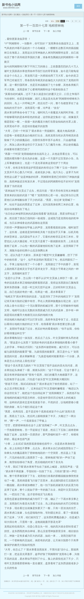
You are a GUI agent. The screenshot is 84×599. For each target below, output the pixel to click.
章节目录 (36, 31)
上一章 (26, 31)
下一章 (47, 31)
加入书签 (57, 31)
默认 (52, 21)
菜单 (78, 6)
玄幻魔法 (17, 14)
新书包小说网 (7, 14)
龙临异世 (25, 14)
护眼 (57, 21)
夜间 (62, 21)
